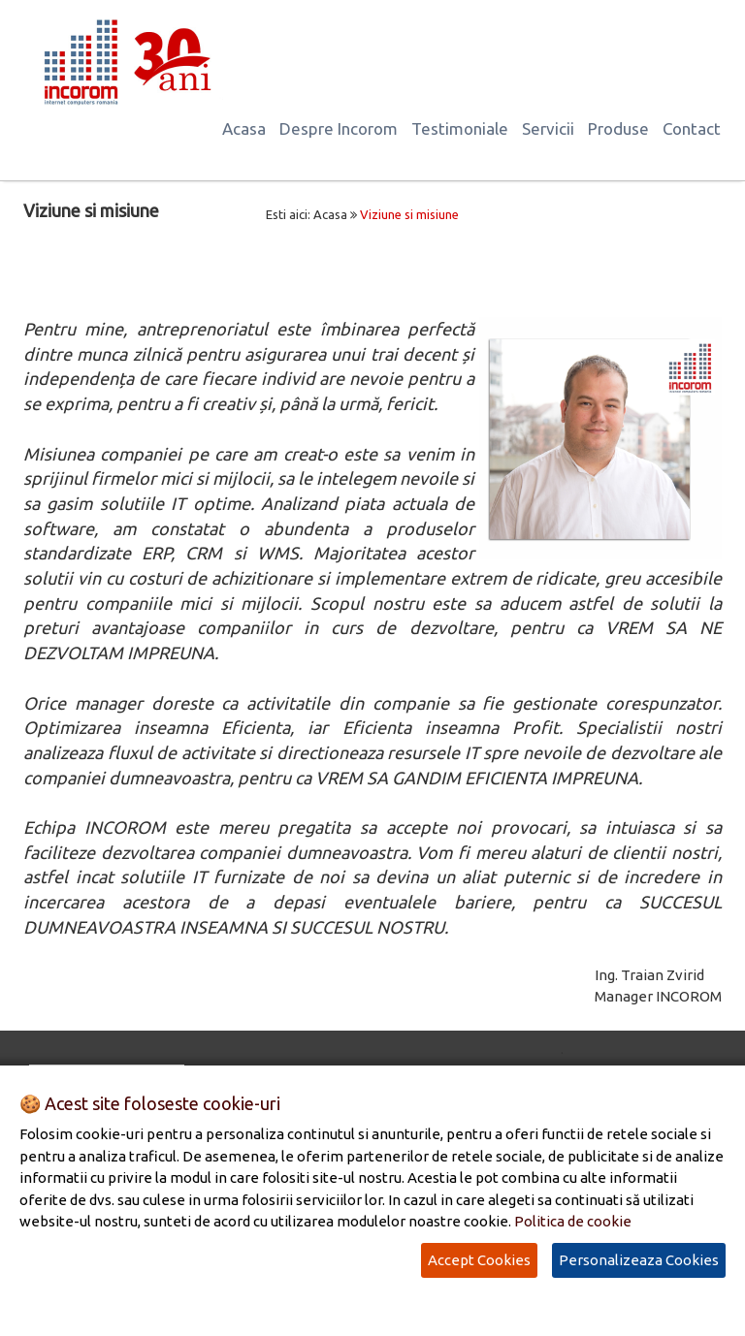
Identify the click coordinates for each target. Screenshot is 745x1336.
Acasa (244, 128)
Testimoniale (459, 128)
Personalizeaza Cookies (639, 1260)
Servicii (548, 128)
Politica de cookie (573, 1221)
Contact (692, 128)
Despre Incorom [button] (338, 128)
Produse (618, 128)
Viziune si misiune (409, 214)
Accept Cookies (479, 1260)
